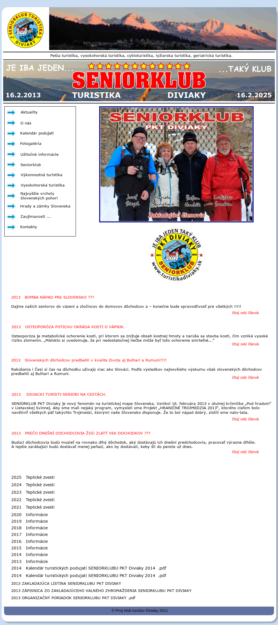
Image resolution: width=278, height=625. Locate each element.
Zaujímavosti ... (35, 216)
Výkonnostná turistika (41, 174)
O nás (25, 123)
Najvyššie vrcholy (38, 193)
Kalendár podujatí (37, 133)
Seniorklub (30, 164)
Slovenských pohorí (39, 198)
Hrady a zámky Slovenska (45, 206)
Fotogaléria (30, 143)
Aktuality (29, 112)
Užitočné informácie (39, 154)
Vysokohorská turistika (43, 185)
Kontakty (28, 226)
